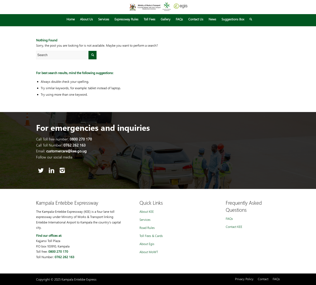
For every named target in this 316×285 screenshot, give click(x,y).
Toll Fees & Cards (151, 236)
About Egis (146, 244)
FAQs (229, 218)
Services (145, 219)
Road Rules (147, 227)
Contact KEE (234, 226)
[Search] (249, 19)
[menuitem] (70, 19)
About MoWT (148, 252)
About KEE (146, 211)
